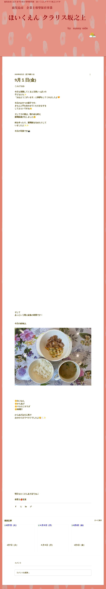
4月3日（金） (79, 545)
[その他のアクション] (90, 74)
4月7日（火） (12, 545)
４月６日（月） (47, 545)
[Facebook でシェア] (16, 506)
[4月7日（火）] (19, 532)
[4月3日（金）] (87, 532)
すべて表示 (98, 520)
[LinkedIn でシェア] (26, 506)
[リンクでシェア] (31, 506)
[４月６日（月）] (53, 532)
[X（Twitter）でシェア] (21, 506)
